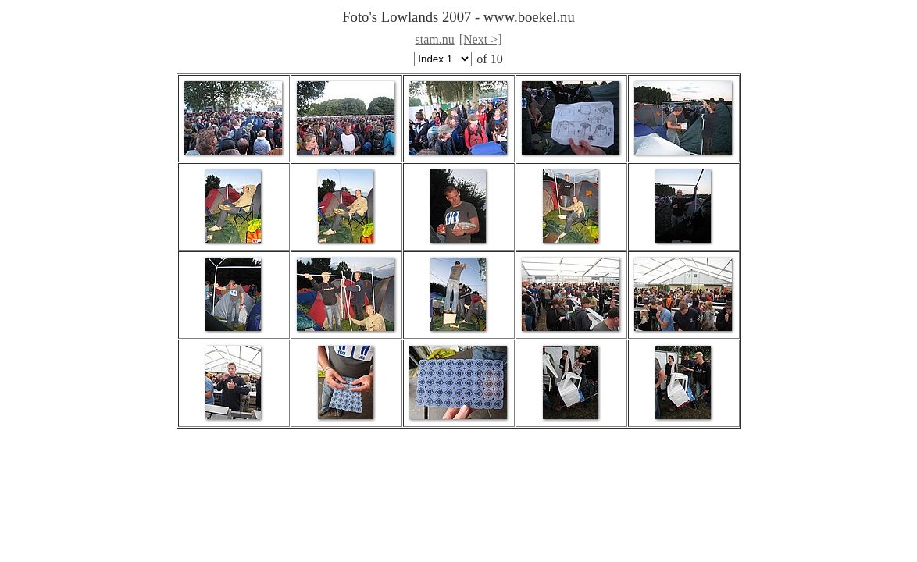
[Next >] (480, 39)
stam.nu (435, 39)
